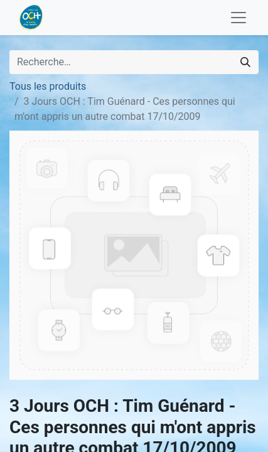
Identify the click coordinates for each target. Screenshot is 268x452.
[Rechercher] (245, 62)
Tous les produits (47, 86)
